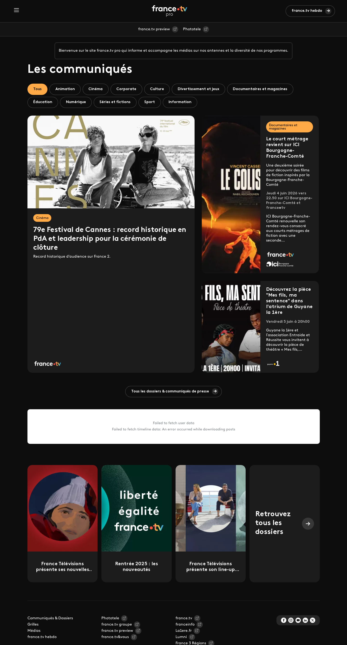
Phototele (192, 29)
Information (181, 102)
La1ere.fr (184, 631)
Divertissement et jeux (201, 89)
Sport (151, 102)
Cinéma (97, 89)
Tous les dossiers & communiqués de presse (170, 392)
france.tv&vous (115, 637)
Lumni (181, 637)
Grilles (33, 625)
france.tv (184, 619)
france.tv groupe (116, 625)
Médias (33, 631)
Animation (66, 89)
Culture (159, 89)
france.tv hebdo (307, 11)
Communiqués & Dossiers (50, 619)
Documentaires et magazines (263, 89)
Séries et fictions (116, 102)
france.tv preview (154, 29)
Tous (37, 89)
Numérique (76, 102)
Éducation (42, 102)
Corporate (128, 89)
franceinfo (185, 625)
